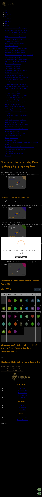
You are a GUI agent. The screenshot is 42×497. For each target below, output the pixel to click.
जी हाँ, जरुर (24, 257)
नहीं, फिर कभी (18, 257)
